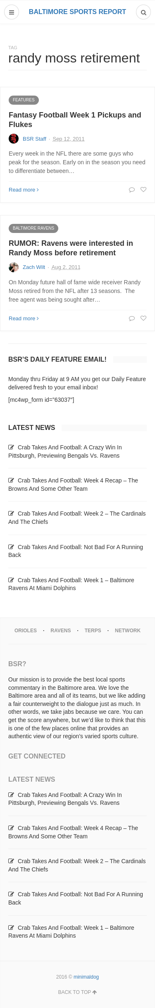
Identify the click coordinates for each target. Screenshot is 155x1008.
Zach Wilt (34, 267)
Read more (24, 190)
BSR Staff (34, 139)
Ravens (60, 631)
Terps (93, 631)
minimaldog (86, 977)
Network (128, 631)
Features (24, 100)
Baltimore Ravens (33, 228)
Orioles (25, 631)
